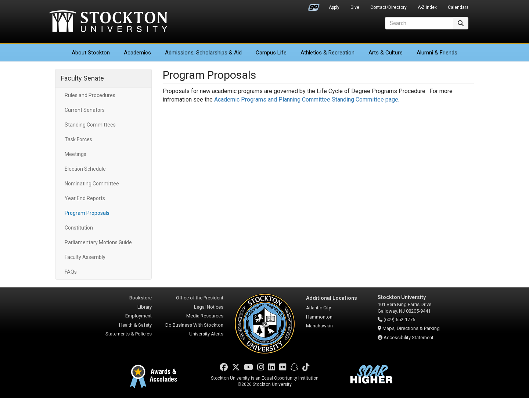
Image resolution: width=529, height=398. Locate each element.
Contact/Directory (388, 7)
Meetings (75, 154)
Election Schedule (85, 169)
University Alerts (206, 334)
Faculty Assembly (85, 257)
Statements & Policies (128, 334)
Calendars (458, 7)
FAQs (71, 272)
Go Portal (314, 5)
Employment (138, 316)
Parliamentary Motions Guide (98, 242)
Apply (334, 7)
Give (354, 7)
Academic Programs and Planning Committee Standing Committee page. (307, 99)
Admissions (203, 52)
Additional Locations (331, 298)
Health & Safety (135, 325)
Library (144, 307)
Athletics (328, 52)
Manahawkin (319, 325)
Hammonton (319, 317)
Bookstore (140, 298)
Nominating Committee (92, 183)
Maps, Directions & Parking (411, 328)
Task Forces (78, 139)
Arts (385, 52)
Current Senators (85, 110)
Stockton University (108, 22)
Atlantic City (318, 307)
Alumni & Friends (437, 52)
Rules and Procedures (90, 95)
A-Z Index (427, 7)
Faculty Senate (82, 78)
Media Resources (204, 316)
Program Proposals (87, 213)
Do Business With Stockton (194, 325)
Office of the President (199, 298)
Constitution (79, 228)
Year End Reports (85, 198)
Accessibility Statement (408, 337)
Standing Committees (90, 125)
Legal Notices (208, 307)
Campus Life (271, 52)
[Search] (419, 23)
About (91, 52)
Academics (137, 52)
